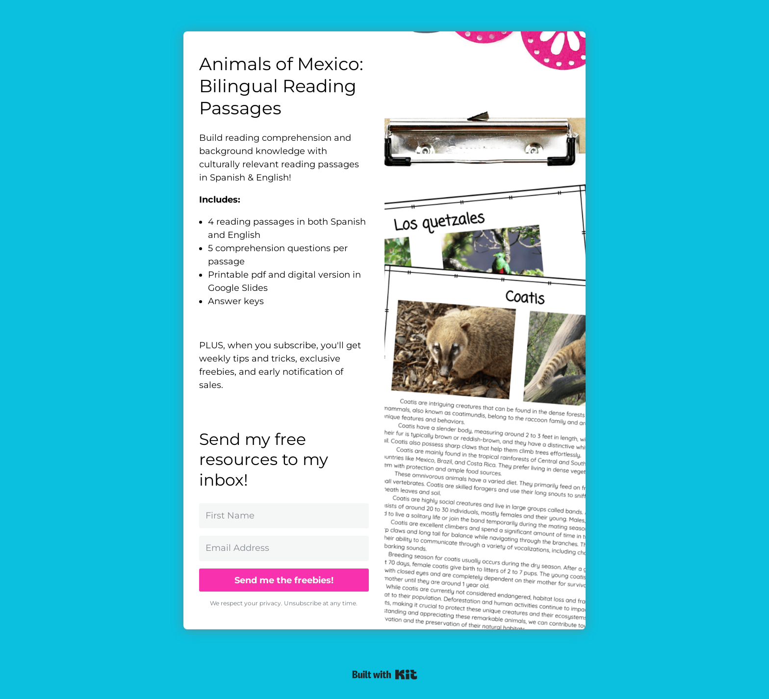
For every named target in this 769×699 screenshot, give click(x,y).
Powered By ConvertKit (384, 674)
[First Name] (284, 515)
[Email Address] (284, 548)
